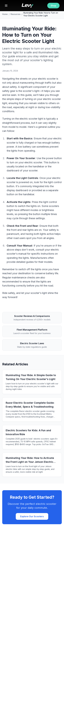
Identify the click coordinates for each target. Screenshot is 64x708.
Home (5, 14)
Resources (15, 14)
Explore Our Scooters (32, 516)
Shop (53, 5)
